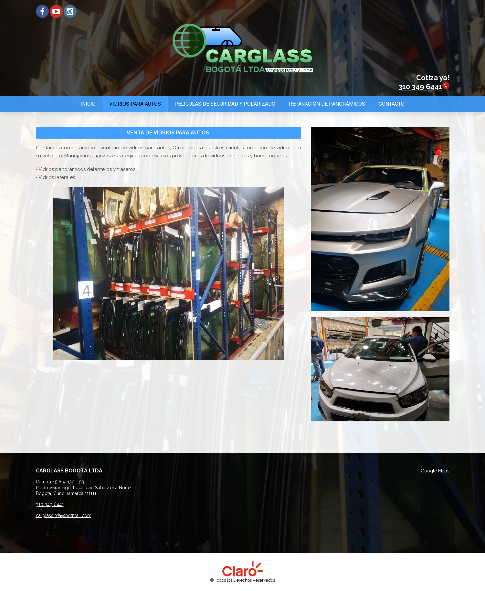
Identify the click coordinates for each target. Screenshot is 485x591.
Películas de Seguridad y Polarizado (224, 104)
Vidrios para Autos (135, 104)
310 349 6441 (50, 504)
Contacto (392, 104)
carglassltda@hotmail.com (63, 515)
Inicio (88, 104)
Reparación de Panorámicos (327, 104)
